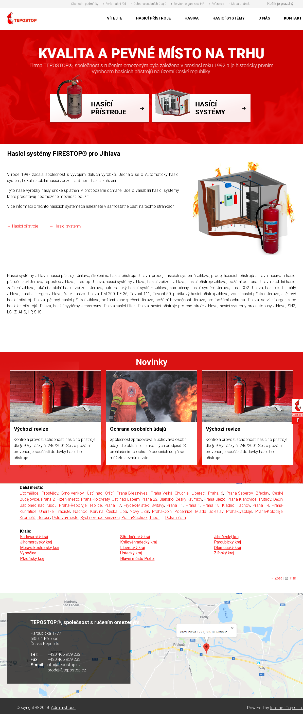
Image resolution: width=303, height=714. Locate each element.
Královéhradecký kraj (138, 542)
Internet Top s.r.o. (286, 707)
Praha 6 (215, 493)
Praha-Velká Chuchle (170, 493)
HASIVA (192, 18)
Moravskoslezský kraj (39, 547)
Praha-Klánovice (242, 499)
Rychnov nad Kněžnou (100, 517)
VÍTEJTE (114, 18)
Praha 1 (193, 505)
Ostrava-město (65, 517)
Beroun (44, 517)
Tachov (243, 505)
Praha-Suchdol (134, 517)
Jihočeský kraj (226, 536)
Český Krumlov (188, 499)
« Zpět (277, 578)
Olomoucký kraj (227, 547)
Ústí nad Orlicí (100, 493)
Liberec (198, 493)
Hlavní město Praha (137, 558)
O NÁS (264, 18)
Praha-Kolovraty (95, 499)
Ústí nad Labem (126, 499)
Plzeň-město (68, 499)
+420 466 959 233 (64, 659)
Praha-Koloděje (269, 511)
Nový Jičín (139, 511)
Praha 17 (112, 505)
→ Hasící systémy (65, 226)
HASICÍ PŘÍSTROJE (153, 18)
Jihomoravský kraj (36, 542)
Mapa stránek (240, 4)
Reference (217, 4)
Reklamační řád (115, 4)
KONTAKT (293, 18)
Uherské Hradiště (54, 511)
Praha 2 (48, 499)
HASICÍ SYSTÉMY (228, 18)
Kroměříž (28, 517)
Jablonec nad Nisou (38, 505)
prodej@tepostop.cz (67, 669)
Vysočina (28, 553)
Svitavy (157, 505)
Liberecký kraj (132, 547)
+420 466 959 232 (64, 654)
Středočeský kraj (135, 536)
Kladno (228, 505)
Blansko (166, 499)
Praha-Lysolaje (239, 511)
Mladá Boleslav (209, 511)
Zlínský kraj (224, 553)
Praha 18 (211, 505)
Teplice (95, 505)
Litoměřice (29, 493)
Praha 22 (149, 499)
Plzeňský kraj (32, 558)
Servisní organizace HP (189, 4)
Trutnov (264, 499)
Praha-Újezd (214, 499)
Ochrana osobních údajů (149, 4)
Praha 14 (261, 505)
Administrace (63, 707)
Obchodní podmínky (84, 4)
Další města (175, 517)
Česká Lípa (116, 511)
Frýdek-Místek (136, 505)
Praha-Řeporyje (73, 505)
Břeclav (262, 493)
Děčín (278, 499)
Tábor (154, 517)
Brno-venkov (72, 493)
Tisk (293, 578)
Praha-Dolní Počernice (172, 511)
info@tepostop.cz (64, 664)
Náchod (80, 511)
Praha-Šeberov (239, 493)
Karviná (96, 511)
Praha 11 (175, 505)
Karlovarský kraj (34, 536)
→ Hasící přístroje (22, 226)
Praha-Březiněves (132, 493)
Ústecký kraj (131, 553)
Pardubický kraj (227, 542)
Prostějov (50, 493)
